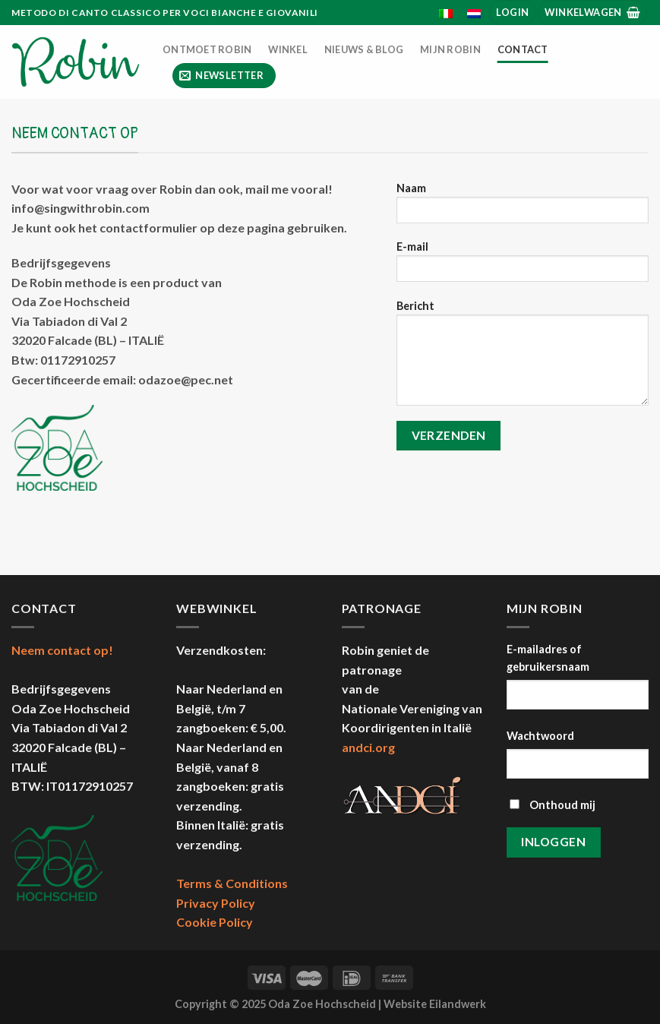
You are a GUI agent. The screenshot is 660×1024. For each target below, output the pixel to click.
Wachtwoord (540, 735)
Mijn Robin (450, 49)
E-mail (522, 266)
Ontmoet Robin (207, 49)
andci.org (368, 747)
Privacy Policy (215, 903)
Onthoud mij (552, 804)
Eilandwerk (457, 1003)
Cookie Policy (214, 922)
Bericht (522, 357)
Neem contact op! (62, 650)
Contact (522, 49)
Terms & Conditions (232, 883)
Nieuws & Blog (363, 49)
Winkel (288, 49)
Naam (522, 208)
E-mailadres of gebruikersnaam (548, 658)
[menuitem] (446, 13)
